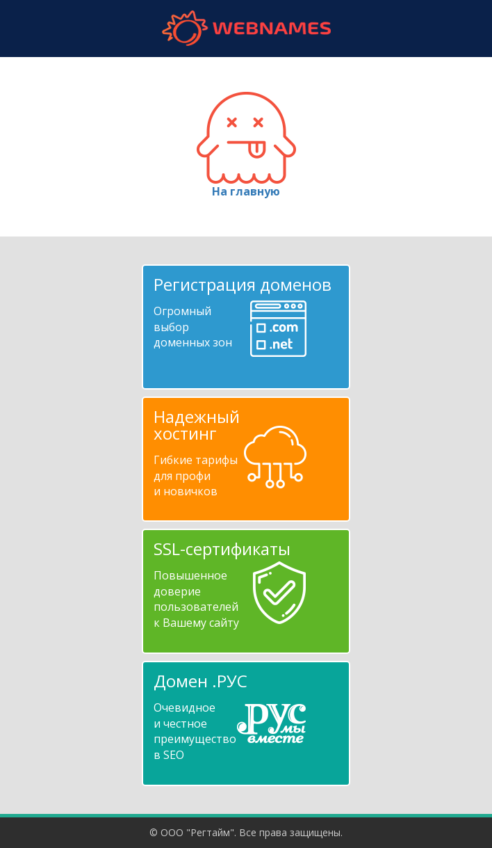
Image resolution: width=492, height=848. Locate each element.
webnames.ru (246, 28)
